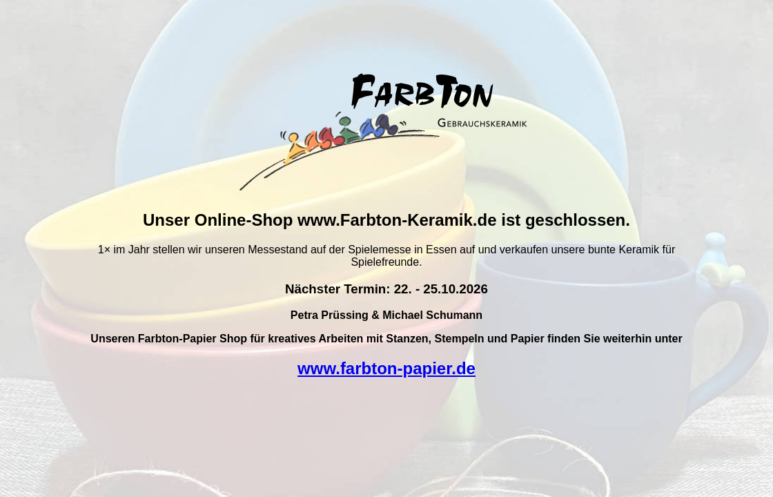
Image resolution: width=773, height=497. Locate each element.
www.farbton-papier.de (386, 368)
